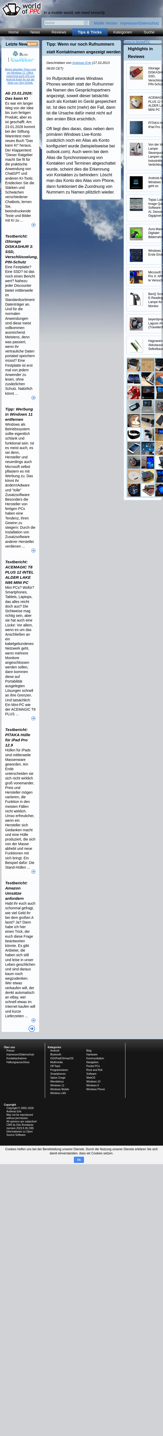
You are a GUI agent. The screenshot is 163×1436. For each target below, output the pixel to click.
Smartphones (57, 1073)
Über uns (9, 1047)
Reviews (59, 32)
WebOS (90, 1077)
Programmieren (59, 1070)
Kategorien (122, 32)
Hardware (91, 1054)
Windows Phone (95, 1089)
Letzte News (17, 44)
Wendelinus (57, 1081)
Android (54, 1050)
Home (13, 32)
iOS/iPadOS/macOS (61, 1058)
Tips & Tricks (90, 32)
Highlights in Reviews (140, 53)
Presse (10, 1050)
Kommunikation (95, 1058)
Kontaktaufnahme (16, 1058)
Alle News (32, 1029)
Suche (149, 32)
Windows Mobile (59, 1089)
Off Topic (55, 1066)
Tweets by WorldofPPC (137, 41)
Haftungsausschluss (18, 1062)
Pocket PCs (93, 1066)
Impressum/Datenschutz (139, 23)
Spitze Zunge (57, 1077)
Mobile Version (105, 23)
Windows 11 (57, 1085)
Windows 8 (92, 1085)
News (35, 32)
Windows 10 (93, 1081)
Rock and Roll (94, 1070)
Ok (79, 1159)
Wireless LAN (58, 1093)
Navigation (92, 1062)
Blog (20, 54)
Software (91, 1073)
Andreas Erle (81, 63)
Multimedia (56, 1062)
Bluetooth (55, 1054)
